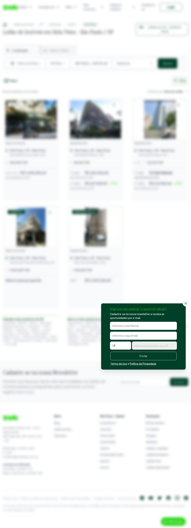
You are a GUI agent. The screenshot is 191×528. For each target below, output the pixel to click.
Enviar (143, 356)
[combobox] (154, 346)
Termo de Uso (118, 363)
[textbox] (154, 346)
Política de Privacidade (143, 363)
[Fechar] (186, 303)
